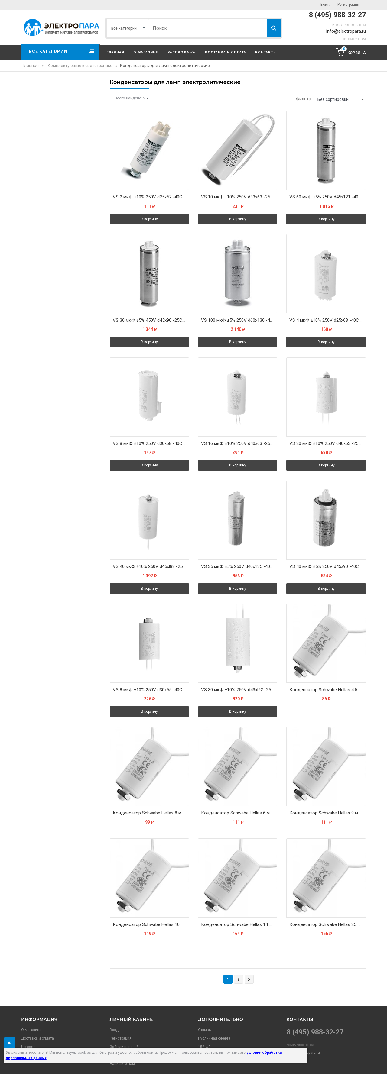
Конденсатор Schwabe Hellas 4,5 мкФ (327, 690)
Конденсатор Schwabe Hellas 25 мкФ (327, 924)
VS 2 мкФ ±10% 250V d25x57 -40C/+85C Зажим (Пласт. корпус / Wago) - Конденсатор (151, 197)
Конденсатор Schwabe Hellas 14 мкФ (239, 924)
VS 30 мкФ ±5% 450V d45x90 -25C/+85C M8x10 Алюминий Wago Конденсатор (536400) (151, 320)
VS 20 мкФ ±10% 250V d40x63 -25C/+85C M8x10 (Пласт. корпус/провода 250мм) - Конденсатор (327, 443)
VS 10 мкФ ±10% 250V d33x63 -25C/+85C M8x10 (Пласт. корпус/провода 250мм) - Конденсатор (239, 197)
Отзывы (205, 1030)
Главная (115, 52)
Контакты (266, 52)
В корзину (149, 219)
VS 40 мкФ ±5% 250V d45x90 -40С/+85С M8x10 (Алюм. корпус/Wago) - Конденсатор (327, 566)
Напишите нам (122, 1064)
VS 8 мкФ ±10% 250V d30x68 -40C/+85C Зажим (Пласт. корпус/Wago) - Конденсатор (151, 443)
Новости (28, 1047)
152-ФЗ (204, 1047)
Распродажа (181, 52)
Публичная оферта (214, 1038)
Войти (325, 4)
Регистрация (348, 4)
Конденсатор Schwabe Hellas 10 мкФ (151, 924)
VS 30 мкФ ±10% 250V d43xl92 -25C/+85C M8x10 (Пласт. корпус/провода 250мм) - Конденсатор (239, 690)
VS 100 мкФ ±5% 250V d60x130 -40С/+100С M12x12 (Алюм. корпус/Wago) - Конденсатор (239, 320)
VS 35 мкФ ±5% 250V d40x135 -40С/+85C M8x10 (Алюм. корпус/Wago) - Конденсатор (239, 566)
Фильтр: (304, 98)
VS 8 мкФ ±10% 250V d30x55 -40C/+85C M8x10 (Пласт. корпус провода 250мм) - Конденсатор (151, 690)
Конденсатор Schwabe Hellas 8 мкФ (150, 813)
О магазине (145, 52)
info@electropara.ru (346, 31)
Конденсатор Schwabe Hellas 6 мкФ (238, 813)
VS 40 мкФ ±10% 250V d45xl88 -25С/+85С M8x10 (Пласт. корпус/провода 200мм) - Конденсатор (151, 566)
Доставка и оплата (225, 52)
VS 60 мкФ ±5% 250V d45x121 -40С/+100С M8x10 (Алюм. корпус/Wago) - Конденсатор (327, 197)
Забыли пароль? (124, 1047)
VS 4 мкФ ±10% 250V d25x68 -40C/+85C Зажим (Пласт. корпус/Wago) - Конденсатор (327, 320)
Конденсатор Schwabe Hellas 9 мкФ (326, 813)
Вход (114, 1030)
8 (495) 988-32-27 (337, 15)
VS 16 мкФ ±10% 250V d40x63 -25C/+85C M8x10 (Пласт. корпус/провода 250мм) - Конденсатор (239, 443)
